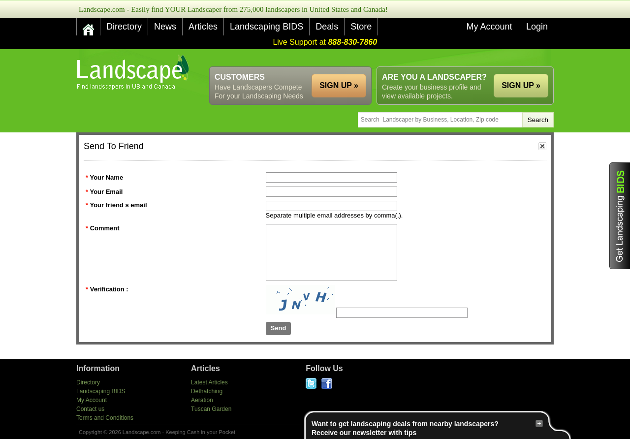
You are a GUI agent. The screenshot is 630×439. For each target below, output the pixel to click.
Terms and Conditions (104, 417)
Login (537, 26)
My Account (489, 26)
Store (361, 26)
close (542, 146)
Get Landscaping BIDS (619, 215)
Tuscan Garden (211, 409)
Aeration (202, 400)
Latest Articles (209, 382)
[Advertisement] (374, 58)
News (165, 26)
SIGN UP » (521, 85)
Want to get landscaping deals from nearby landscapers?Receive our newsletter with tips (427, 428)
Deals (326, 26)
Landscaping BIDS (266, 26)
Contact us (90, 409)
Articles (203, 26)
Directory (124, 26)
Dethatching (206, 391)
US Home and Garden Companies (134, 72)
